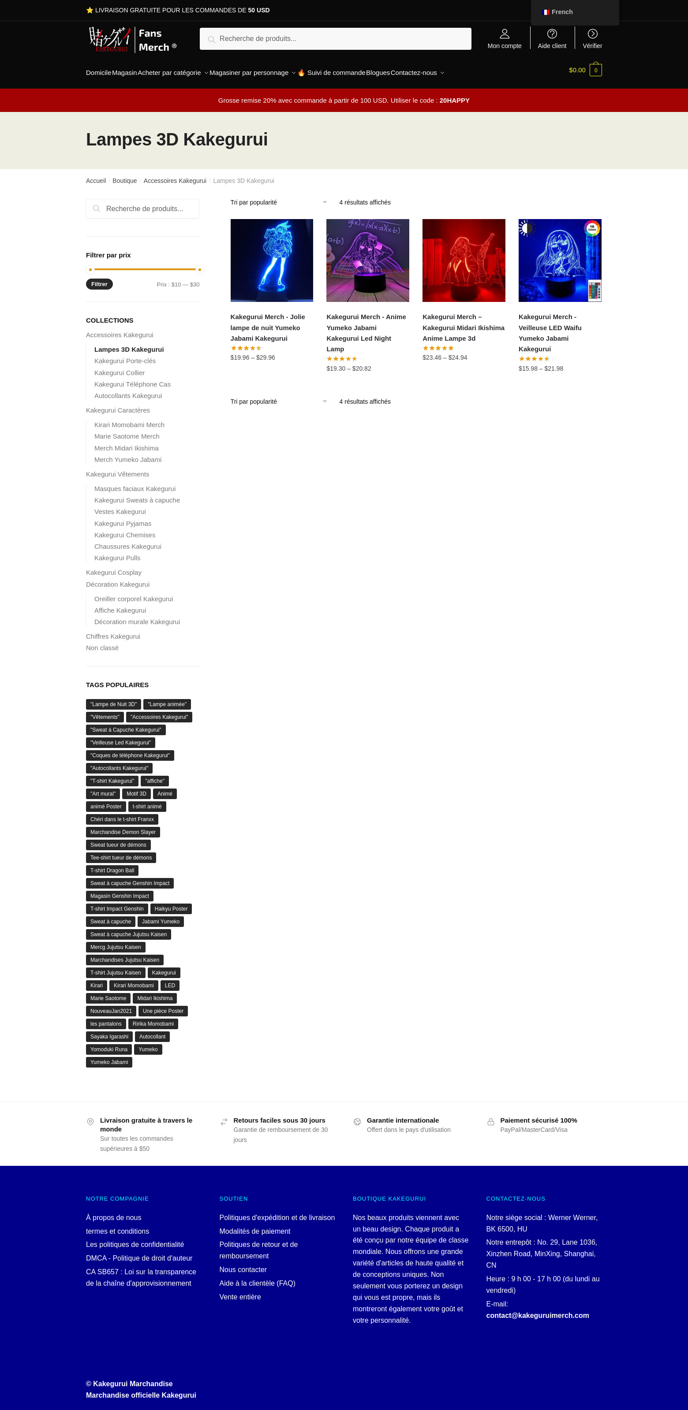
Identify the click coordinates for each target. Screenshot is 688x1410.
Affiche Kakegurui (120, 605)
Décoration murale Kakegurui (137, 616)
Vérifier (592, 45)
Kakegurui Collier (119, 367)
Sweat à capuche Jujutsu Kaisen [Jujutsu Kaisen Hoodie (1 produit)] (128, 929)
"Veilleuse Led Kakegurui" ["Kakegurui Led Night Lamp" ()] (120, 737)
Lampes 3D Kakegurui (129, 344)
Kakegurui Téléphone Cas (132, 379)
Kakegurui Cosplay (114, 567)
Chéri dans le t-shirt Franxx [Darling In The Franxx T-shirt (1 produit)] (122, 814)
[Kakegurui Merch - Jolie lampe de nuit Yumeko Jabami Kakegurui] (272, 255)
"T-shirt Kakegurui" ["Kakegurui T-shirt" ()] (112, 776)
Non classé (102, 642)
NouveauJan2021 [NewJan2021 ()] (111, 1006)
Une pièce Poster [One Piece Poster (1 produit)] (163, 1006)
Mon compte (505, 45)
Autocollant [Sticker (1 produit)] (152, 1031)
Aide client (552, 45)
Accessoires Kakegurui (175, 175)
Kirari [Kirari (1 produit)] (96, 980)
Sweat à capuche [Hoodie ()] (110, 916)
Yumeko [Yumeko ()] (147, 1044)
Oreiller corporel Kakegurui (133, 593)
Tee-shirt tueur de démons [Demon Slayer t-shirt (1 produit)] (121, 852)
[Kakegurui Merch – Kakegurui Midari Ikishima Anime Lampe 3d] (464, 255)
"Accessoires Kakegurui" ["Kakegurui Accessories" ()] (159, 712)
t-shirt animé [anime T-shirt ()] (147, 801)
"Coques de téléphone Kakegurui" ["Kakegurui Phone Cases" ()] (130, 750)
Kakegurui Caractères (118, 405)
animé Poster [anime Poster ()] (106, 801)
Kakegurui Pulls (117, 552)
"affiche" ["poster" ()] (155, 776)
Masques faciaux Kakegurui (135, 483)
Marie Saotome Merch (127, 431)
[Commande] (282, 197)
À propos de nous (113, 1212)
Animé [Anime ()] (164, 788)
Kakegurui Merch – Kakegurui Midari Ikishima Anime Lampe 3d (464, 322)
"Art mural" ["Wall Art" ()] (103, 788)
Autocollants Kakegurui (128, 390)
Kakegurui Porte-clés (125, 355)
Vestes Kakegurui (120, 506)
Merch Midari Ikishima (126, 442)
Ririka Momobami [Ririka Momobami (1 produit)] (153, 1019)
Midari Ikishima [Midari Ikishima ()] (154, 993)
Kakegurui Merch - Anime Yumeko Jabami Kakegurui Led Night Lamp (366, 327)
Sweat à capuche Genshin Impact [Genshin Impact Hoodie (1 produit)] (129, 878)
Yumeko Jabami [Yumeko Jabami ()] (109, 1057)
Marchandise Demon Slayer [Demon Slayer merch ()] (123, 827)
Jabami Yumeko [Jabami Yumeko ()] (160, 916)
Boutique (124, 175)
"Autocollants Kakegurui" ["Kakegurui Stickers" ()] (119, 763)
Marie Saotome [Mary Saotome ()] (108, 993)
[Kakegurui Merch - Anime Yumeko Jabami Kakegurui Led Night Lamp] (367, 255)
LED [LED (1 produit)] (170, 980)
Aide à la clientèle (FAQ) (258, 1278)
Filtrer (99, 278)
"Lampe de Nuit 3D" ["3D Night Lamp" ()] (113, 699)
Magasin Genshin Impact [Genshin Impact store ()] (119, 891)
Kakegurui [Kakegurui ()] (164, 967)
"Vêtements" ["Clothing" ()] (105, 712)
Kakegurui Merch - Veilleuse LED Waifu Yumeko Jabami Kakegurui (550, 327)
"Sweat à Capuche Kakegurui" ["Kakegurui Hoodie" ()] (125, 725)
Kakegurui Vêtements (117, 468)
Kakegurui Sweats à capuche (137, 495)
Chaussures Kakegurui (127, 541)
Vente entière (240, 1291)
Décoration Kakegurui (118, 579)
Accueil (96, 175)
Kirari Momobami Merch (129, 419)
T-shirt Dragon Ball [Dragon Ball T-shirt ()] (112, 865)
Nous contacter (243, 1264)
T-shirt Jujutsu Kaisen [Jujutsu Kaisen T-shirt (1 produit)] (115, 967)
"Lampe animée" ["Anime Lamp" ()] (167, 699)
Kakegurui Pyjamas (122, 518)
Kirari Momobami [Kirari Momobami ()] (134, 980)
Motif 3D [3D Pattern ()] (136, 788)
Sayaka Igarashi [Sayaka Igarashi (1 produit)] (109, 1031)
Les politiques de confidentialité (135, 1239)
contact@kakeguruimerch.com (537, 1310)
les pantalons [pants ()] (106, 1019)
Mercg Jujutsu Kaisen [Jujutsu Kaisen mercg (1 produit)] (115, 942)
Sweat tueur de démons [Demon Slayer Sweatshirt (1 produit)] (118, 840)
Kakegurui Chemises (124, 529)
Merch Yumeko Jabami (127, 454)
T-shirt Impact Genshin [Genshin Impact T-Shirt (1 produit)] (117, 903)
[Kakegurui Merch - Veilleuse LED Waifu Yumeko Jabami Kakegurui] (560, 255)
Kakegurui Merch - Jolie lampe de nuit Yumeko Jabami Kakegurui (268, 322)
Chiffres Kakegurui (113, 631)
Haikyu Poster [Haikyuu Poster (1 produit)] (171, 903)
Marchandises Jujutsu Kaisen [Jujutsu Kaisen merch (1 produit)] (124, 955)
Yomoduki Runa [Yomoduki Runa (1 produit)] (108, 1044)
